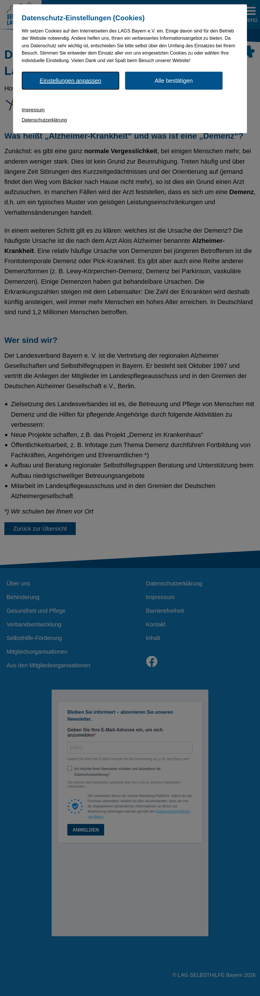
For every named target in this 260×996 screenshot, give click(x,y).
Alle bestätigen (174, 80)
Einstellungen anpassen (70, 80)
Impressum (33, 109)
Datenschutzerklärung (44, 120)
